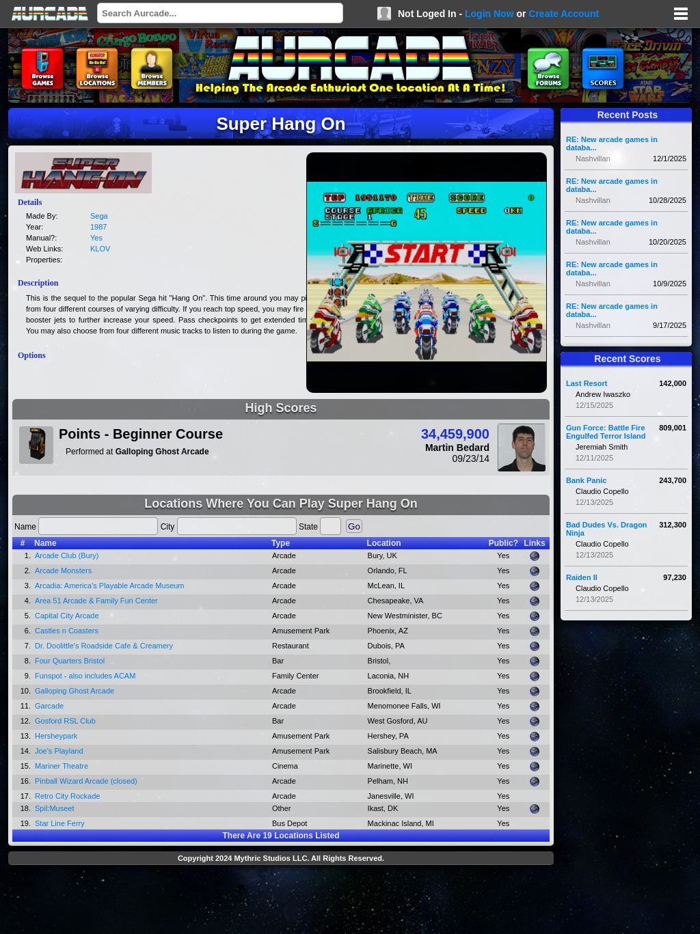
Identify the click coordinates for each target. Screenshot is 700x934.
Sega (99, 216)
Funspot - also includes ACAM (85, 676)
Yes (96, 238)
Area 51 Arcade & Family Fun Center (96, 600)
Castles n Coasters (66, 631)
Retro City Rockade (67, 796)
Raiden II (581, 577)
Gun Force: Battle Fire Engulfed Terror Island (606, 432)
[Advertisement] (281, 901)
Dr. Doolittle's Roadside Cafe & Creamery (104, 646)
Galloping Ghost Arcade (74, 691)
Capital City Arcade (67, 616)
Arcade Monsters (63, 570)
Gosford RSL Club (65, 721)
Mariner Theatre (61, 766)
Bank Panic (586, 480)
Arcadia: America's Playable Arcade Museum (110, 585)
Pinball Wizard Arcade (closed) (86, 781)
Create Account (563, 13)
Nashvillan (593, 158)
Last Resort (587, 383)
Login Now (489, 13)
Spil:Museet (54, 808)
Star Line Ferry (60, 823)
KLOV (100, 249)
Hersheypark (56, 736)
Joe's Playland (59, 751)
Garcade (49, 706)
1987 (98, 227)
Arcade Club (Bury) (67, 555)
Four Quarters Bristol (70, 661)
